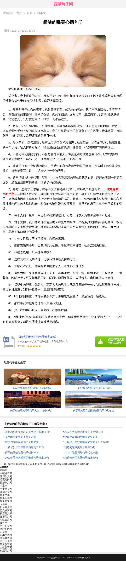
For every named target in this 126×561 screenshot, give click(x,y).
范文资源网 (6, 510)
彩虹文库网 (6, 519)
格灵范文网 (6, 501)
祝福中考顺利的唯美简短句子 (81, 437)
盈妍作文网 (6, 482)
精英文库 (5, 495)
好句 (29, 13)
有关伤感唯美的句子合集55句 (22, 442)
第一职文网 (6, 526)
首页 (19, 13)
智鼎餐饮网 (6, 538)
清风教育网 (6, 544)
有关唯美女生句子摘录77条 (20, 437)
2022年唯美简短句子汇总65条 (81, 452)
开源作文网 (6, 476)
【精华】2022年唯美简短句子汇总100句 (87, 442)
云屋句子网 (56, 558)
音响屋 (3, 470)
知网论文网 (6, 492)
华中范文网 (6, 489)
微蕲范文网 (6, 516)
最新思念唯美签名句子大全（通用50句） (28, 432)
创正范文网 (6, 550)
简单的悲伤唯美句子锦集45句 (22, 452)
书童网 (3, 485)
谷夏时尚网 (6, 479)
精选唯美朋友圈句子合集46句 (81, 457)
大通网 (3, 504)
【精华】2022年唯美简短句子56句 (24, 447)
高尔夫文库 (6, 541)
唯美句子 (42, 13)
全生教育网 (6, 547)
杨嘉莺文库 (6, 513)
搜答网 (3, 523)
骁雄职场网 (6, 529)
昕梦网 (3, 532)
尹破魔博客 (6, 473)
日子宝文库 (6, 507)
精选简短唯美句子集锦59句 (79, 447)
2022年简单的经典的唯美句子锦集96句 (27, 457)
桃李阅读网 (6, 498)
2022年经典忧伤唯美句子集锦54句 (83, 432)
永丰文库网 (6, 535)
